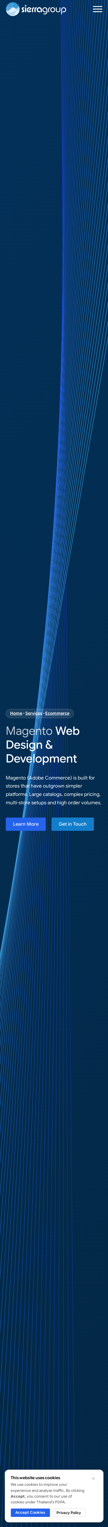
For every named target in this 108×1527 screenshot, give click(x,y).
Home (16, 713)
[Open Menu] (97, 9)
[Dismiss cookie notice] (93, 1479)
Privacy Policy (68, 1512)
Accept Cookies (30, 1512)
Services (33, 713)
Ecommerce (57, 713)
